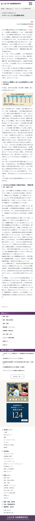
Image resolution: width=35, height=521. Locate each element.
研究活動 (6, 451)
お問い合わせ (7, 510)
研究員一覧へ (17, 376)
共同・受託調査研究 (9, 504)
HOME (2, 8)
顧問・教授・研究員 (9, 501)
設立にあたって (8, 434)
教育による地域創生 (9, 469)
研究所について (8, 429)
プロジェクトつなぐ (9, 453)
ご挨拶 (5, 432)
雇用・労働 (5, 323)
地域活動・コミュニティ (9, 327)
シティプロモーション (9, 461)
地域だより (5, 341)
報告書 (5, 447)
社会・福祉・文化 (7, 334)
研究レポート (9, 8)
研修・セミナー (8, 471)
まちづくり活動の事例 (8, 337)
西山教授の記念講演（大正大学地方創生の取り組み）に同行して (18, 362)
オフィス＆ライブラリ (9, 439)
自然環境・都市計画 (8, 330)
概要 (5, 437)
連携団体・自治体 (9, 507)
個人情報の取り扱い (9, 512)
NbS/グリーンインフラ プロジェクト (13, 463)
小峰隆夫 (30, 26)
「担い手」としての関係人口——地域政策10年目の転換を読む (18, 354)
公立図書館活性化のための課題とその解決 (13, 367)
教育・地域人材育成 (8, 320)
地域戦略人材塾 (8, 456)
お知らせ (5, 345)
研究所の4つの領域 (9, 445)
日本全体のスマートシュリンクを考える (13, 358)
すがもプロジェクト (9, 458)
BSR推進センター (8, 466)
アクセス (6, 442)
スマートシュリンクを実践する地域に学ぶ (13, 370)
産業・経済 (5, 316)
